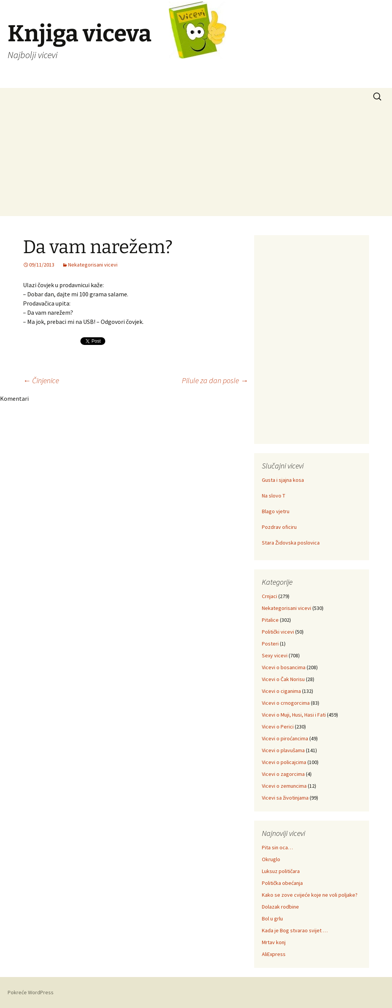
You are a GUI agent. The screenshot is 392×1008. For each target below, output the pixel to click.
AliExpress (274, 954)
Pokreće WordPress (31, 992)
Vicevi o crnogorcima (286, 702)
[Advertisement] (196, 162)
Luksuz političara (281, 871)
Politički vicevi (278, 631)
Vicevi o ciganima (281, 691)
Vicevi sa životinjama (285, 797)
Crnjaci (269, 596)
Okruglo (271, 859)
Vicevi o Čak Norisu (283, 679)
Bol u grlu (272, 918)
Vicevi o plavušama (283, 750)
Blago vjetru (275, 511)
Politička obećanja (282, 883)
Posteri (270, 643)
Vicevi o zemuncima (284, 785)
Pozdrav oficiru (279, 527)
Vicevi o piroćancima (285, 738)
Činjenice (41, 380)
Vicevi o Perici (278, 726)
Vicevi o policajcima (284, 762)
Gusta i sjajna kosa (283, 479)
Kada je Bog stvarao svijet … (295, 930)
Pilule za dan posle (215, 380)
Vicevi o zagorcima (283, 774)
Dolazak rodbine (280, 906)
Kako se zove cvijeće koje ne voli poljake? (310, 894)
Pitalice (270, 619)
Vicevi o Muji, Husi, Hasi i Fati (294, 714)
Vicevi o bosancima (283, 667)
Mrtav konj (274, 942)
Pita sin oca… (277, 847)
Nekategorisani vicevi (93, 264)
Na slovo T (273, 495)
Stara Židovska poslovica (291, 542)
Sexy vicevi (274, 655)
